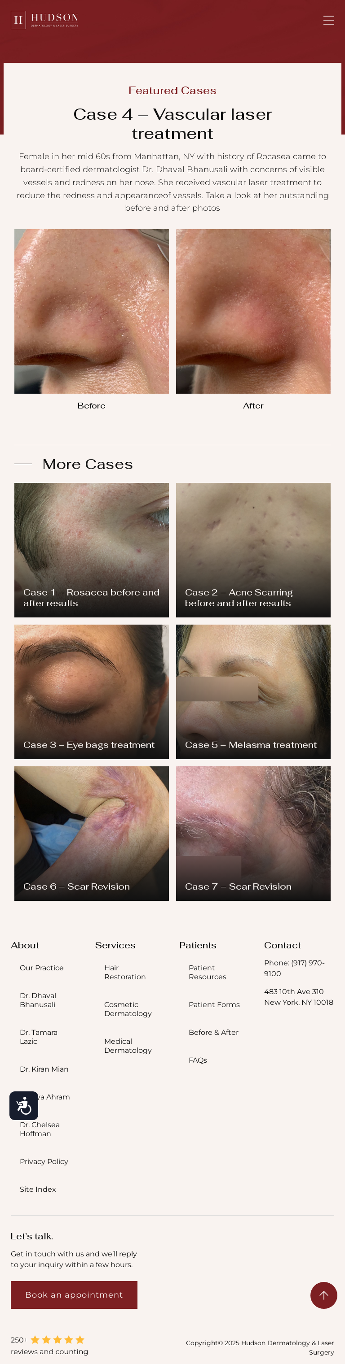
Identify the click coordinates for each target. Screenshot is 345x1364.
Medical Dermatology (128, 1046)
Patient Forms (214, 1004)
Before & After (214, 1032)
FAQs (198, 1060)
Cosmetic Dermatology (128, 1009)
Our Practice (42, 968)
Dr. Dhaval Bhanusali (38, 1000)
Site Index (38, 1189)
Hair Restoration (125, 972)
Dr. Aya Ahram (45, 1097)
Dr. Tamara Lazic (39, 1037)
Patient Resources (207, 972)
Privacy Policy (44, 1161)
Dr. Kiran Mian (44, 1069)
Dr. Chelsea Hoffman (40, 1129)
